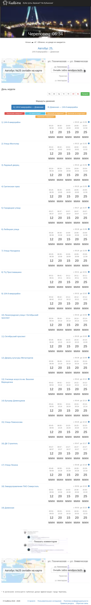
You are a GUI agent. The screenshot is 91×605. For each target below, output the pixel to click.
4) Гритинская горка (10, 186)
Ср (59, 94)
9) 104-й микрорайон (10, 294)
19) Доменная (7, 508)
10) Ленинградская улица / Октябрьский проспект (19, 316)
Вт (54, 94)
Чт (64, 94)
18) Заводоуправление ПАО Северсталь (20, 486)
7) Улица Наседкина (10, 251)
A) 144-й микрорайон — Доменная (28, 107)
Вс (78, 94)
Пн (49, 94)
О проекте (31, 601)
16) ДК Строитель (9, 443)
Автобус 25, (45, 48)
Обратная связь (82, 603)
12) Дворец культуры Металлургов (17, 358)
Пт (68, 94)
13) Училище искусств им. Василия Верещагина (17, 380)
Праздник (85, 94)
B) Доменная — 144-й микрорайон (63, 107)
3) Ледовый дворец (10, 165)
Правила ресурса (67, 603)
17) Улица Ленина (9, 465)
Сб (73, 94)
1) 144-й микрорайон (10, 122)
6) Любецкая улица (10, 229)
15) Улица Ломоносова (11, 422)
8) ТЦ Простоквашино (11, 272)
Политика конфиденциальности (76, 601)
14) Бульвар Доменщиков (13, 401)
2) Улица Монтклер (10, 144)
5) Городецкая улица (10, 208)
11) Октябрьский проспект (13, 336)
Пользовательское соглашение (49, 601)
